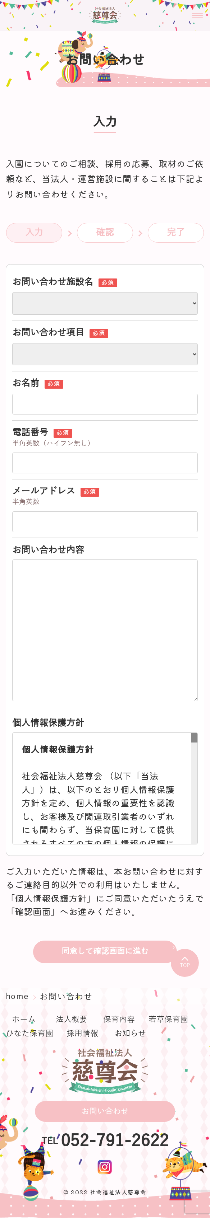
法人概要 (71, 1019)
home (19, 996)
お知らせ (130, 1033)
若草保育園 (168, 1019)
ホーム (24, 1019)
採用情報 (82, 1033)
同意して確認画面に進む (105, 951)
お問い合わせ (105, 1111)
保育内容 (119, 1019)
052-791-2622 (115, 1141)
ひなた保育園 (29, 1033)
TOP (185, 962)
